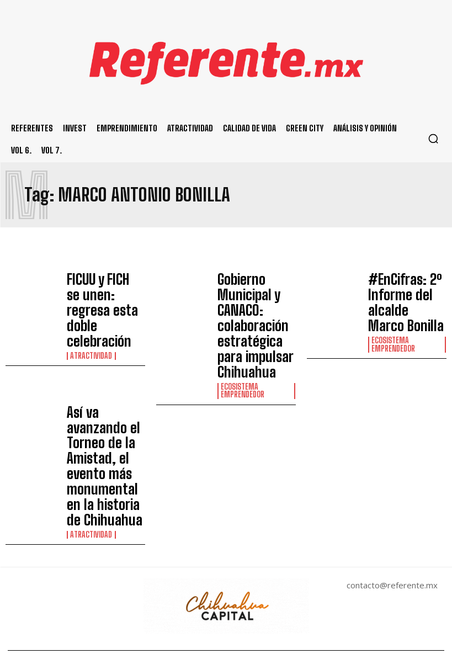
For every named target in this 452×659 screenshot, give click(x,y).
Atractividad (90, 311)
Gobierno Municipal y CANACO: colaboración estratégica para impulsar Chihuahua (256, 291)
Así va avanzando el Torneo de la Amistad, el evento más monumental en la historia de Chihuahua (105, 364)
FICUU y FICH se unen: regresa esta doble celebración (103, 289)
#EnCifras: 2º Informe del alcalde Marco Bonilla (403, 286)
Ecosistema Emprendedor (242, 322)
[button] (433, 138)
